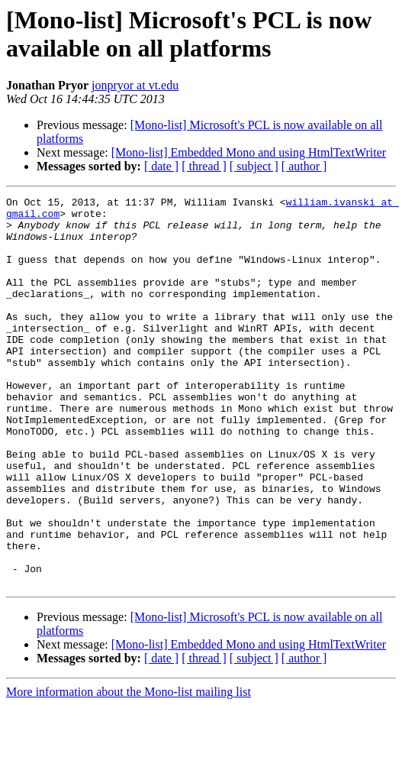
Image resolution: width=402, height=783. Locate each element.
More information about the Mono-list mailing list (128, 769)
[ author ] (304, 166)
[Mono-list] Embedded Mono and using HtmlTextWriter (248, 152)
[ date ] (161, 166)
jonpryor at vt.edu (135, 85)
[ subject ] (254, 166)
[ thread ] (204, 166)
